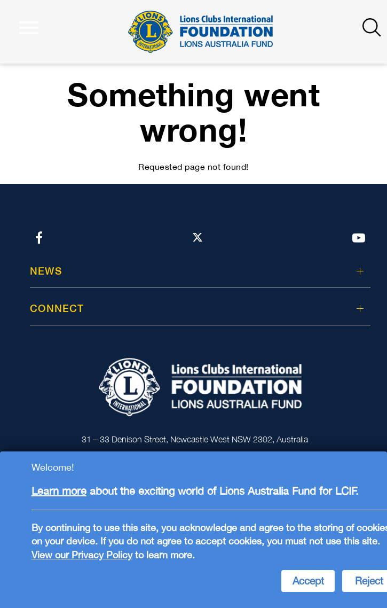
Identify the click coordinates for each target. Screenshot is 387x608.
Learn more (58, 491)
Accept (308, 581)
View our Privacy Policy (81, 554)
